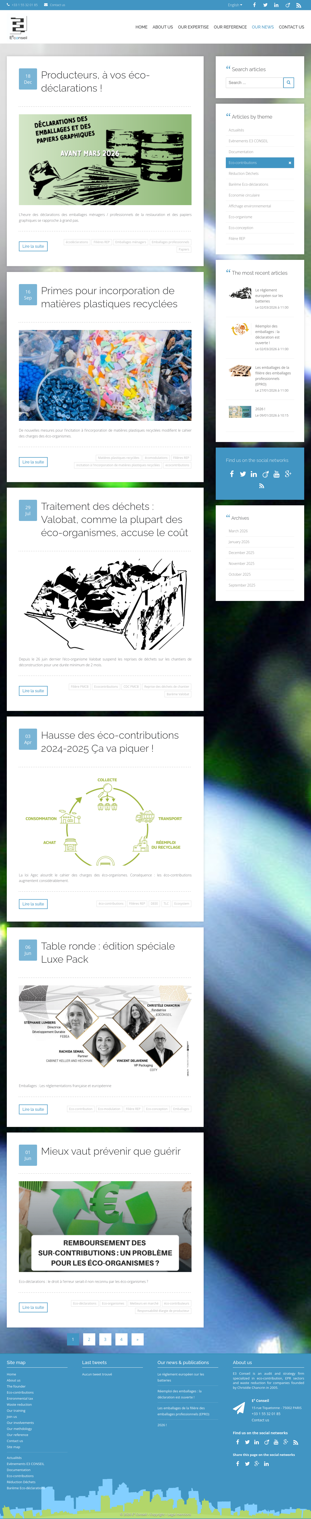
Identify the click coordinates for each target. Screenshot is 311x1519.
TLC (166, 903)
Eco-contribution (80, 1109)
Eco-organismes (113, 1303)
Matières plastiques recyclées (118, 458)
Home (142, 27)
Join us (12, 1416)
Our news (263, 27)
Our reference (230, 27)
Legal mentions (179, 1514)
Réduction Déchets (244, 173)
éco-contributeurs (176, 1303)
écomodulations (156, 458)
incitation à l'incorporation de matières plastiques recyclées (118, 465)
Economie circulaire (244, 195)
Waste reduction (19, 1404)
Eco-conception (157, 1109)
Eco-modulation (109, 1109)
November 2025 (242, 563)
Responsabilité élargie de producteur (163, 1311)
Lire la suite (33, 246)
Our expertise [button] (193, 27)
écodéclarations (77, 242)
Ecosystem (181, 903)
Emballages (181, 1109)
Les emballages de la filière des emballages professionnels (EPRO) (183, 1411)
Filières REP (102, 242)
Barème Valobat (178, 694)
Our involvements (20, 1422)
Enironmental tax (20, 1398)
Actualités (236, 130)
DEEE (154, 903)
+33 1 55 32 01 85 (266, 1413)
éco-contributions (111, 903)
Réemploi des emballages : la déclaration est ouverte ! (180, 1394)
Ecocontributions (106, 686)
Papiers (184, 249)
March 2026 (238, 531)
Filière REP (133, 1109)
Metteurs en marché (144, 1303)
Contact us (291, 27)
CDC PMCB (131, 686)
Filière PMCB (79, 686)
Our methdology (19, 1428)
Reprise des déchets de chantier (166, 686)
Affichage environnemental (250, 206)
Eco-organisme (240, 216)
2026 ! (162, 1425)
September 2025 (242, 585)
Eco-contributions (260, 162)
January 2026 (239, 541)
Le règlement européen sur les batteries (181, 1377)
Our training (16, 1410)
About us (162, 27)
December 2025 (241, 552)
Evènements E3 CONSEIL (248, 141)
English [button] (235, 5)
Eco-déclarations (84, 1303)
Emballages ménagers (130, 242)
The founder (16, 1386)
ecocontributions (177, 465)
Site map (13, 1447)
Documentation (241, 151)
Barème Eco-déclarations (248, 184)
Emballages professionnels (170, 242)
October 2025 (240, 574)
